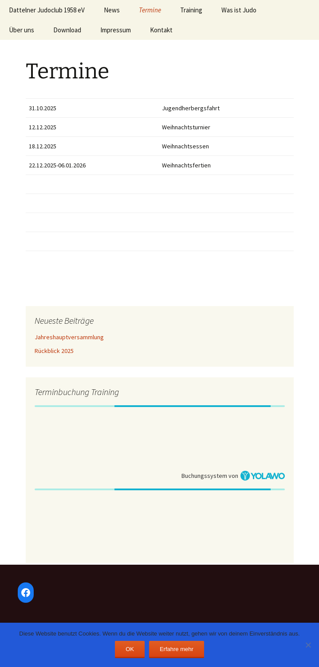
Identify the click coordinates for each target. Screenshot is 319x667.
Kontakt (161, 30)
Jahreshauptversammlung (69, 337)
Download (67, 30)
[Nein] (307, 644)
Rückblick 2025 (54, 351)
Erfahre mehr (176, 649)
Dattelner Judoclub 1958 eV (47, 10)
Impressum (115, 30)
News (112, 10)
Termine (150, 10)
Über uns (21, 30)
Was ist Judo (238, 10)
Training (191, 10)
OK (130, 649)
